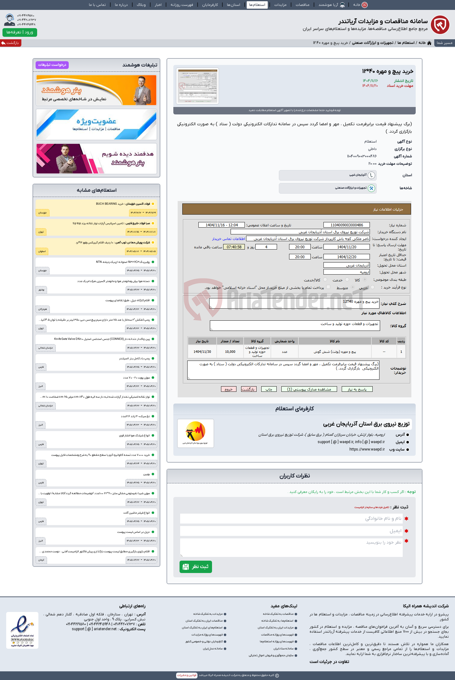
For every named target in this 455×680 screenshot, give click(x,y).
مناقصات (303, 4)
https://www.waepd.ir (367, 448)
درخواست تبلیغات (52, 64)
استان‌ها (233, 4)
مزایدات (280, 4)
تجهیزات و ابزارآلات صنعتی (372, 43)
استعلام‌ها (257, 4)
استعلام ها (405, 43)
